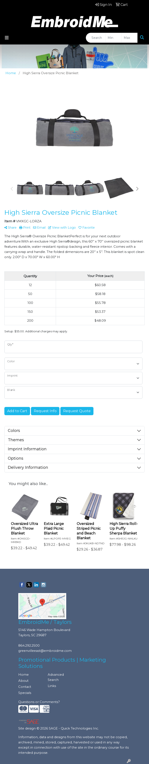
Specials (24, 693)
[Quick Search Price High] (129, 38)
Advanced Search (56, 677)
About (23, 681)
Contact (24, 687)
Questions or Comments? (39, 702)
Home (23, 675)
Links (52, 686)
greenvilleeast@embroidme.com (45, 651)
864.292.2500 (29, 646)
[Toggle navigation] (6, 38)
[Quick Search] (95, 38)
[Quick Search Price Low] (113, 38)
